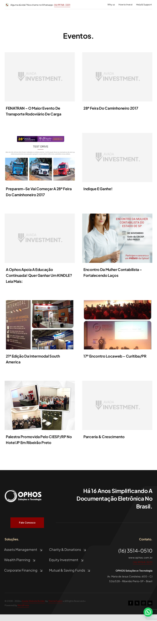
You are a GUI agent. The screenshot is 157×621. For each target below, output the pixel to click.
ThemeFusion (55, 601)
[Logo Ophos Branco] (23, 489)
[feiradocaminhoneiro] (40, 134)
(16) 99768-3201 (62, 4)
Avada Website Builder (33, 601)
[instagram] (143, 603)
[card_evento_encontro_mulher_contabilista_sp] (117, 214)
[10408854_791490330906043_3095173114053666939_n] (117, 301)
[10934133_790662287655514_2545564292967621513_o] (40, 301)
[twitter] (137, 603)
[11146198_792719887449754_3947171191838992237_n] (40, 382)
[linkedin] (149, 603)
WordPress (23, 605)
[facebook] (130, 603)
